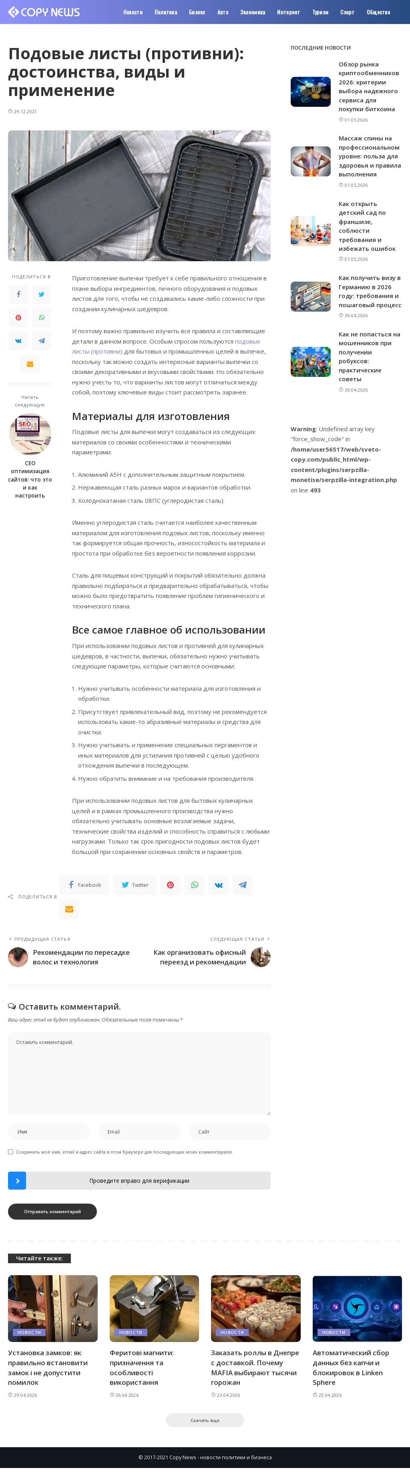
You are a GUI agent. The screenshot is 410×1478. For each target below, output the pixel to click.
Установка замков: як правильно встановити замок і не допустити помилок (48, 1377)
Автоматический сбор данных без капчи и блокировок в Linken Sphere (351, 1377)
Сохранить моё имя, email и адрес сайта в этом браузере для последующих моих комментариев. (124, 1162)
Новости (29, 1342)
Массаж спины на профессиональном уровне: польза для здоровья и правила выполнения (370, 156)
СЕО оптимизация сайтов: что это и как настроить (30, 479)
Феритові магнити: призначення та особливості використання (142, 1377)
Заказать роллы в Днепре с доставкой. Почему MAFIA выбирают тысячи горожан (255, 1377)
